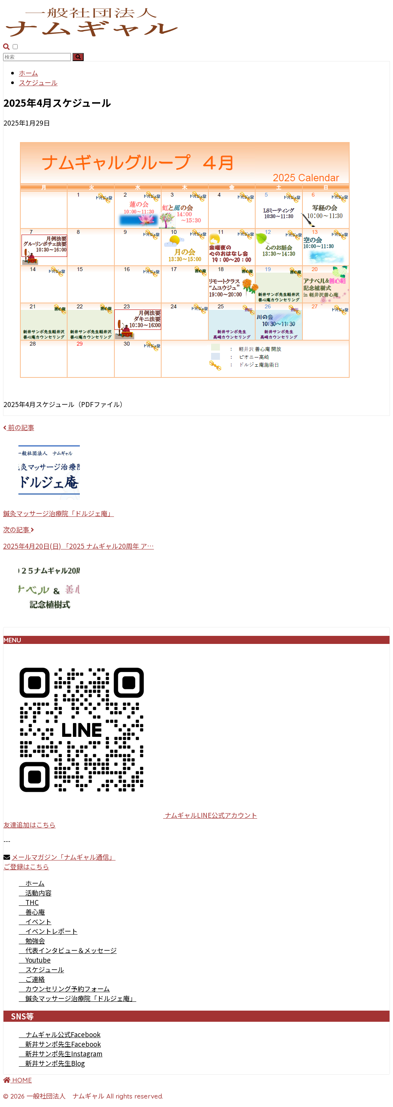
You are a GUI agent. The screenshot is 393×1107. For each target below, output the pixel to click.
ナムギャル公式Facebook (60, 1034)
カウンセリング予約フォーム (64, 988)
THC (29, 902)
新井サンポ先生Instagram (60, 1053)
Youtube (35, 960)
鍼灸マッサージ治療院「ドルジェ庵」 (77, 998)
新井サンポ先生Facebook (60, 1044)
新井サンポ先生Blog (52, 1063)
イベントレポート (48, 931)
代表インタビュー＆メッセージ (68, 950)
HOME (17, 1080)
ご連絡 (32, 979)
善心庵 (32, 912)
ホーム (32, 883)
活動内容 (35, 892)
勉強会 (32, 940)
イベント (35, 921)
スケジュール (41, 969)
